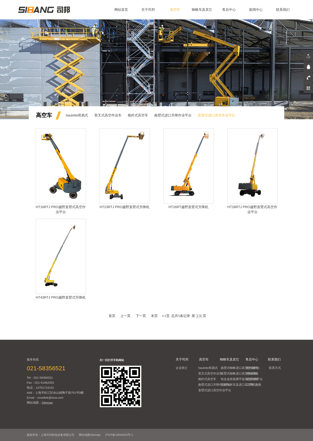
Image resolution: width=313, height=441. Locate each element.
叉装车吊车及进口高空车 (237, 384)
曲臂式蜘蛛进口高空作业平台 (240, 367)
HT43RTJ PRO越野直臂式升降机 (61, 297)
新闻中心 (256, 10)
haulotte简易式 (77, 115)
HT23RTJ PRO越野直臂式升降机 (125, 207)
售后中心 (229, 10)
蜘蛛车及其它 (202, 10)
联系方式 (275, 367)
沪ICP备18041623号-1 (119, 434)
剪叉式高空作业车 (108, 115)
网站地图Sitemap (89, 434)
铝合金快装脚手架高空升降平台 (242, 379)
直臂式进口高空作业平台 (216, 115)
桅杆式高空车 (138, 115)
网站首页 (121, 10)
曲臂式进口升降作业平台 (173, 115)
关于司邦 (148, 10)
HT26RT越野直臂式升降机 (188, 207)
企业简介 (182, 367)
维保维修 (252, 373)
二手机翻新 (253, 384)
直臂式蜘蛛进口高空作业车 (239, 373)
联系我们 (283, 10)
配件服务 (252, 367)
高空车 (175, 10)
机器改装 (252, 379)
